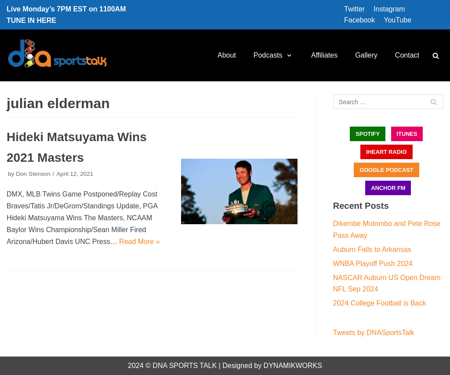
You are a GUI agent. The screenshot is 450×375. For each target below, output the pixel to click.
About (227, 55)
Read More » (139, 241)
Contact (407, 55)
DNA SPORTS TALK (184, 365)
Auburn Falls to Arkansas (372, 249)
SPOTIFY (368, 134)
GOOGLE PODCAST (386, 170)
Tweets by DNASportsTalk (373, 332)
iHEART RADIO (386, 152)
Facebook (359, 20)
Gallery (366, 55)
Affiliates (324, 55)
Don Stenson (33, 174)
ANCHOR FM (388, 188)
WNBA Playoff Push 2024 (373, 263)
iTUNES (407, 134)
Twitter (354, 9)
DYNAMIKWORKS (293, 365)
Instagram (389, 9)
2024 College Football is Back (379, 303)
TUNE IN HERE (31, 20)
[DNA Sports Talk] (57, 55)
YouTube (397, 20)
